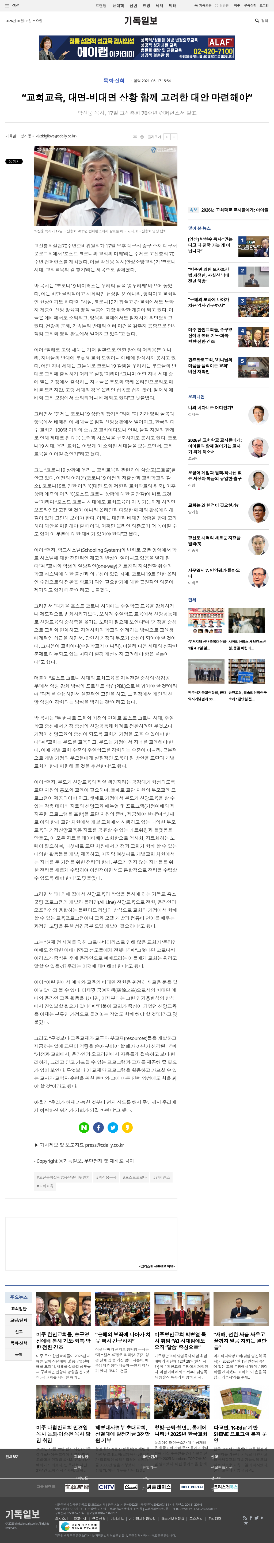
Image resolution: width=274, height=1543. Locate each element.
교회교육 (46, 1185)
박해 (172, 5)
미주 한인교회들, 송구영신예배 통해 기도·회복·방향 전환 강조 (210, 335)
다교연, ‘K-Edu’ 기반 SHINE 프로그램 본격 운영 (240, 1434)
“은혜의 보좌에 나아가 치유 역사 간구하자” (208, 302)
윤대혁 (118, 5)
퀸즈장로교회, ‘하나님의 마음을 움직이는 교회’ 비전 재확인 (210, 366)
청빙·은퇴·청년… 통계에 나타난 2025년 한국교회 (180, 1431)
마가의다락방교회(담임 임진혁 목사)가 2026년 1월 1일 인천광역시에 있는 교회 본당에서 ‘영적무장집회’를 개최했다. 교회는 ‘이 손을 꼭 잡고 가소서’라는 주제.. (241, 1366)
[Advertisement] (228, 166)
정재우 (193, 414)
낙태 (159, 5)
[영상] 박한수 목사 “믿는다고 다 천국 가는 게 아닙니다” (210, 245)
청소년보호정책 (172, 1518)
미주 (237, 5)
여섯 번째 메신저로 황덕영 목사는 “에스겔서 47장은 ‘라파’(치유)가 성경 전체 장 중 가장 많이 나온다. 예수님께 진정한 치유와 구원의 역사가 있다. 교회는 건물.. (122, 1360)
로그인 (264, 5)
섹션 (12, 6)
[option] (208, 630)
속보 (193, 210)
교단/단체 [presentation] (18, 1320)
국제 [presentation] (19, 1354)
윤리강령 (214, 1518)
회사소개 (61, 1518)
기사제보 (117, 1518)
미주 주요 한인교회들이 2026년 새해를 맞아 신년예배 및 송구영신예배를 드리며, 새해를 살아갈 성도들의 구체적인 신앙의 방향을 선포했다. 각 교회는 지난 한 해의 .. (63, 1366)
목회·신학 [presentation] (18, 1343)
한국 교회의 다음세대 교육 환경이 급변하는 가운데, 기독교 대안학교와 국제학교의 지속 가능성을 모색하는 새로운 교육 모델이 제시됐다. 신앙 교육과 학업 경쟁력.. (241, 1459)
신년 (133, 5)
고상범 (193, 458)
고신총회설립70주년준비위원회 (64, 1177)
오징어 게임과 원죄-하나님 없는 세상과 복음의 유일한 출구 (215, 476)
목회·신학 (113, 81)
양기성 (193, 511)
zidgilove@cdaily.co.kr (57, 135)
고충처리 (196, 1518)
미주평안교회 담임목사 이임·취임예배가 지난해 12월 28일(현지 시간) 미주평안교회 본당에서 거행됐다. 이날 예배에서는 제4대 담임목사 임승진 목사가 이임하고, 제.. (181, 1366)
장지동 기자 (30, 135)
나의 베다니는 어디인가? (210, 408)
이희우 (193, 582)
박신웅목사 (107, 1177)
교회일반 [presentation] (18, 1308)
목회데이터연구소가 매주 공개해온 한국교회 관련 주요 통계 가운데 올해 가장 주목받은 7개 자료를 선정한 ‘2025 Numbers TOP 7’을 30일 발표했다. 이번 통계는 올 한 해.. (181, 1453)
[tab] (18, 1309)
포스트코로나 (136, 1177)
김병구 (193, 485)
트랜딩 (101, 5)
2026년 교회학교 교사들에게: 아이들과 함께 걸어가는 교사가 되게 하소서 (215, 446)
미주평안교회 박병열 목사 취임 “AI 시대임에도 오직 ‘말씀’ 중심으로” (180, 1341)
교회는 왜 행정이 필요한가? (213, 505)
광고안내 (80, 1518)
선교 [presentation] (19, 1331)
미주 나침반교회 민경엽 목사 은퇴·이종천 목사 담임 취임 (63, 1434)
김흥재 (193, 550)
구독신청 (250, 5)
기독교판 (205, 5)
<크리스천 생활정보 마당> (157, 1266)
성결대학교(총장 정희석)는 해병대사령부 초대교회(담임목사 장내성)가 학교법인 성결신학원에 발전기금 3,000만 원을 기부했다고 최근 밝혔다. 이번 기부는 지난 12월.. (122, 1459)
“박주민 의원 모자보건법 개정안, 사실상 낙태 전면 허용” (208, 275)
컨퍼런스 (162, 1177)
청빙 (146, 5)
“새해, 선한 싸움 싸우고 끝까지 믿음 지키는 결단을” (240, 1341)
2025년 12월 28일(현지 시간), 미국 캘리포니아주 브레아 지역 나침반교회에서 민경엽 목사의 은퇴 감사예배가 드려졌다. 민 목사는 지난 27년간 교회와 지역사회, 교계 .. (63, 1459)
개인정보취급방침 (142, 1518)
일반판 (224, 5)
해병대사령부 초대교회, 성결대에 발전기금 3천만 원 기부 (122, 1434)
